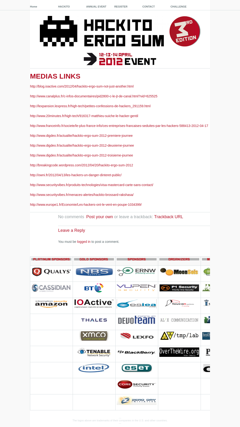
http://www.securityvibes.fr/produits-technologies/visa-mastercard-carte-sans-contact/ (91, 185)
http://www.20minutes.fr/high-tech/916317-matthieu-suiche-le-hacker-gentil (84, 116)
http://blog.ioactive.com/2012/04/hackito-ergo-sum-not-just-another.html (82, 86)
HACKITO (64, 6)
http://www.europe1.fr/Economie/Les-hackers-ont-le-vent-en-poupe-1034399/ (86, 204)
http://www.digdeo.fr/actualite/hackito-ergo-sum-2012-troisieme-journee (81, 155)
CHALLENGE (178, 6)
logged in (83, 242)
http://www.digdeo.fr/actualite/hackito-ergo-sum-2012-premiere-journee (81, 135)
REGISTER (121, 6)
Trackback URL (168, 216)
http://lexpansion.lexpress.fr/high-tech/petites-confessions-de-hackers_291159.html (90, 106)
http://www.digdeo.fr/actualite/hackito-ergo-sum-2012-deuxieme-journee (82, 145)
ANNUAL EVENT (96, 6)
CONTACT (148, 6)
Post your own (99, 216)
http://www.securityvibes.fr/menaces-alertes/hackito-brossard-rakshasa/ (82, 195)
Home (33, 6)
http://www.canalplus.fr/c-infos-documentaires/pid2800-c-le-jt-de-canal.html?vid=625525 (94, 96)
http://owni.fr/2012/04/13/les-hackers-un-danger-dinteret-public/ (76, 175)
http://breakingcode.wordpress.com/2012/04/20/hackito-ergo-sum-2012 (81, 165)
